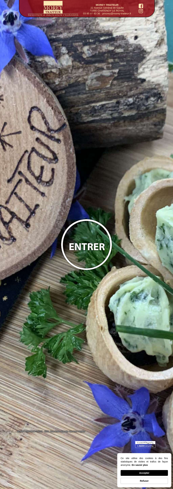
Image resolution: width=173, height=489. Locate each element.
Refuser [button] (144, 481)
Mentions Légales (77, 431)
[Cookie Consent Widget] (144, 470)
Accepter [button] (144, 473)
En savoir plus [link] (140, 465)
